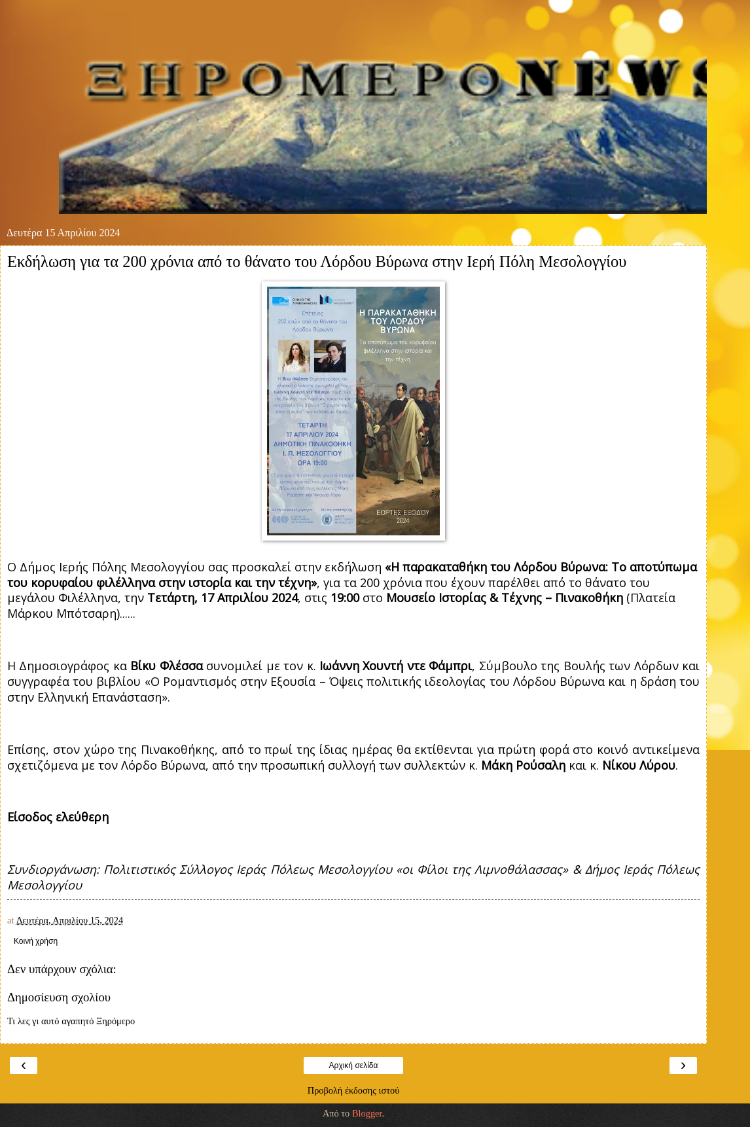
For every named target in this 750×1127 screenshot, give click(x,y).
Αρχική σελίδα (353, 1065)
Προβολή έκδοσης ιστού (354, 1090)
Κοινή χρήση (36, 941)
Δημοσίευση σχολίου (59, 997)
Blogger (367, 1113)
